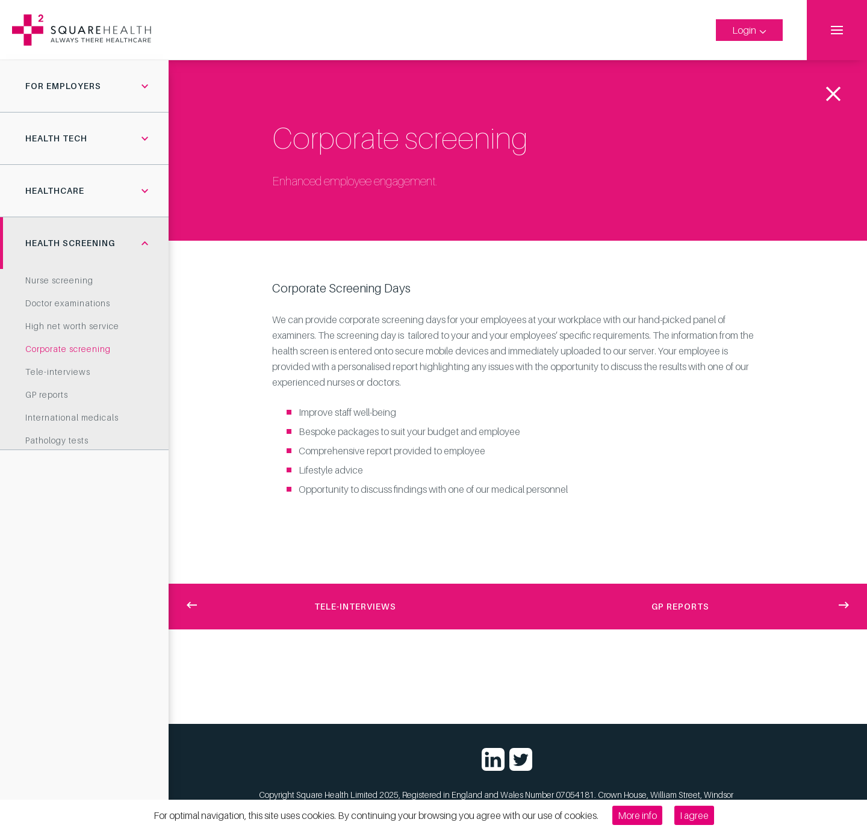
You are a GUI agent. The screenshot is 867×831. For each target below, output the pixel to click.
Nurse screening (59, 280)
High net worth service (72, 326)
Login (749, 30)
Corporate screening (68, 349)
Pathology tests (57, 440)
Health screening (70, 243)
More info (637, 815)
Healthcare (54, 190)
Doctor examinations (67, 303)
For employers (63, 86)
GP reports (46, 394)
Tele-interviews (57, 371)
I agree (694, 815)
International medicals (72, 417)
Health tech (56, 138)
